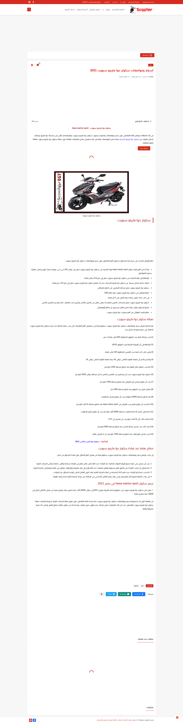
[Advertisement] (91, 33)
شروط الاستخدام (134, 2)
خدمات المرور (70, 9)
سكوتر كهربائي (94, 9)
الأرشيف (106, 2)
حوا (151, 65)
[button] (138, 594)
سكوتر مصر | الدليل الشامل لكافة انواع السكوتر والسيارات (117, 720)
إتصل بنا (122, 2)
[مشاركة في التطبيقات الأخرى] (102, 594)
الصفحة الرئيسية (118, 9)
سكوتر (108, 9)
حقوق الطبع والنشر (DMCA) (92, 2)
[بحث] (29, 9)
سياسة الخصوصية (148, 2)
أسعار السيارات (81, 9)
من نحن (114, 2)
